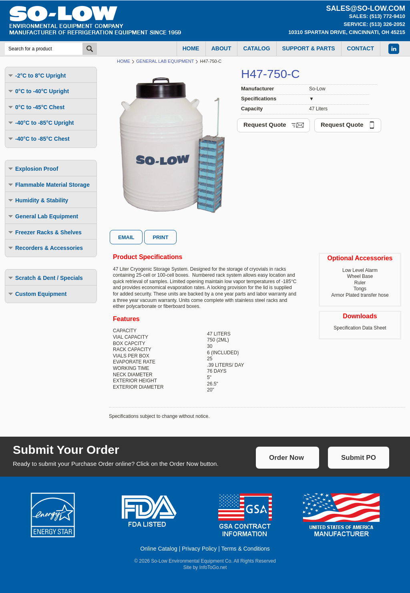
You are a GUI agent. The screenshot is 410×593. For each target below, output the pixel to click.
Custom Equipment (36, 293)
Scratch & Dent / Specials (45, 277)
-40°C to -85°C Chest (38, 138)
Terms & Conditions (245, 548)
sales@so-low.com (365, 8)
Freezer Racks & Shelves (44, 232)
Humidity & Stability (37, 200)
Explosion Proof (32, 168)
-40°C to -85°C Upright (40, 122)
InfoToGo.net (213, 567)
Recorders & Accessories (45, 247)
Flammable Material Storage (48, 184)
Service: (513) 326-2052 (374, 24)
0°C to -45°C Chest (35, 107)
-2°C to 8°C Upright (36, 75)
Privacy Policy (199, 548)
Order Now (286, 457)
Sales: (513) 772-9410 (377, 16)
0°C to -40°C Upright (38, 91)
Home (123, 61)
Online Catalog (158, 548)
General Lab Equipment (42, 216)
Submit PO (358, 457)
